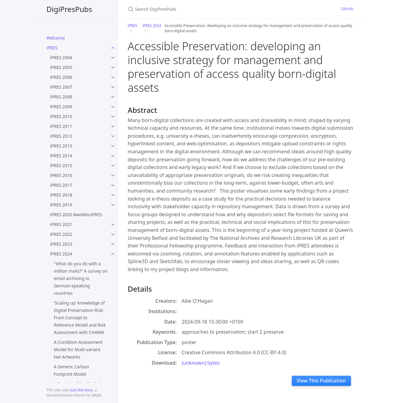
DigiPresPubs (69, 9)
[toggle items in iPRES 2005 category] (113, 67)
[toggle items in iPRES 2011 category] (113, 126)
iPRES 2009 (61, 106)
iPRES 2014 (61, 156)
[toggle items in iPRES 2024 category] (113, 254)
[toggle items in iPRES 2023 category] (113, 244)
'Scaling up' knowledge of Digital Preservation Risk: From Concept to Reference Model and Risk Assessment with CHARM (80, 317)
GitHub (347, 8)
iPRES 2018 (61, 195)
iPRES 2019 (61, 205)
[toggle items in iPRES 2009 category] (113, 107)
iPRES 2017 (61, 185)
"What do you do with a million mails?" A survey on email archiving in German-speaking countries (81, 278)
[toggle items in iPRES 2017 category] (113, 185)
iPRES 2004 (61, 57)
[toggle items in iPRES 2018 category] (113, 195)
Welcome (56, 38)
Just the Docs (81, 390)
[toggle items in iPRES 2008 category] (113, 97)
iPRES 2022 (61, 234)
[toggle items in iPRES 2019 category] (113, 205)
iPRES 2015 (61, 165)
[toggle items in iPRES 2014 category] (113, 156)
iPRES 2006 (61, 77)
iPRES (52, 48)
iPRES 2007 (61, 87)
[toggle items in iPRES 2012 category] (113, 136)
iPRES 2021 (61, 224)
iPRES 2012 (61, 136)
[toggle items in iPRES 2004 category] (113, 58)
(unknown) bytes (201, 362)
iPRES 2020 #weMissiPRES (76, 214)
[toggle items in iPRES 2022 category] (113, 234)
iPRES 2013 (61, 146)
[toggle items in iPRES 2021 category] (113, 224)
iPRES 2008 (61, 97)
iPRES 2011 (61, 126)
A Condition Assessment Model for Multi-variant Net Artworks (78, 349)
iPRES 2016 (61, 175)
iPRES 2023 (61, 244)
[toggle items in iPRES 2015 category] (113, 166)
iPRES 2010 (61, 116)
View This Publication (321, 380)
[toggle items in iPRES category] (113, 48)
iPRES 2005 (61, 67)
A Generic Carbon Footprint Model (71, 370)
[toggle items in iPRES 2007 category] (113, 87)
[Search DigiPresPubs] (200, 9)
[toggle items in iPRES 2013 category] (113, 146)
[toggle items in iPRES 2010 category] (113, 116)
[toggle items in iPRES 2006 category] (113, 77)
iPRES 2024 (61, 254)
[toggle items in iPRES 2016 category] (113, 175)
